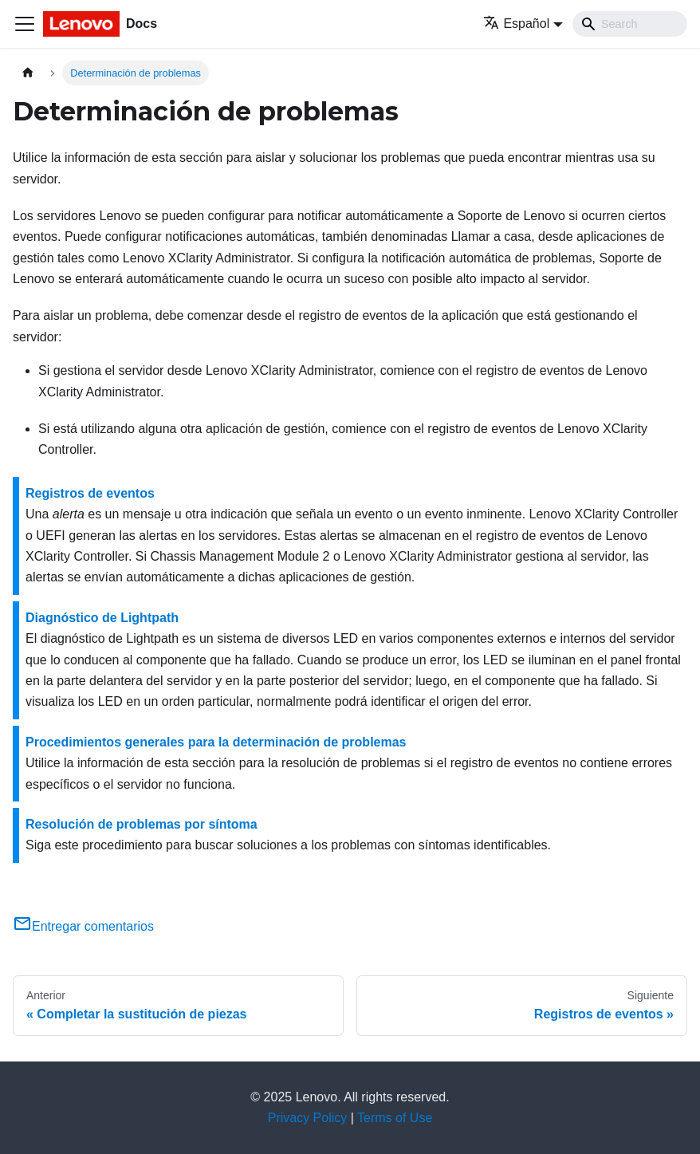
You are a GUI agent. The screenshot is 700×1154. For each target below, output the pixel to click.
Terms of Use (394, 1117)
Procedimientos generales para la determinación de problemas (216, 742)
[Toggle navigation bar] (25, 24)
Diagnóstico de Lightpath (102, 617)
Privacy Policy (308, 1117)
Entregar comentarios (83, 926)
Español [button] (516, 23)
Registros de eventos (90, 493)
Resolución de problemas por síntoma (142, 824)
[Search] (629, 24)
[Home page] (28, 73)
